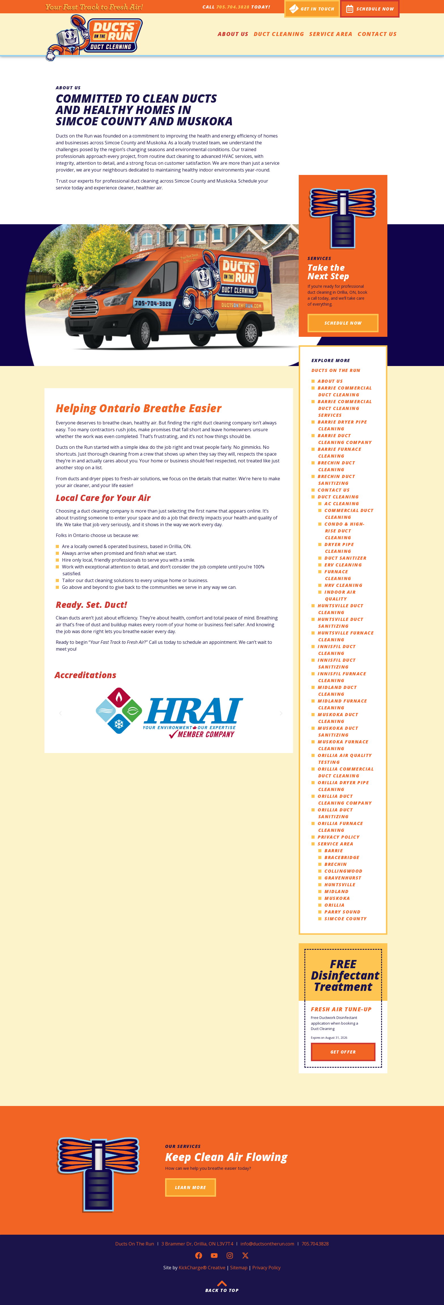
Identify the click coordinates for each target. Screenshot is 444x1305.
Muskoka (337, 898)
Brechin (336, 864)
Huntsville (340, 884)
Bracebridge (342, 857)
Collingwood (344, 871)
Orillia (335, 905)
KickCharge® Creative (202, 1267)
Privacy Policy (339, 837)
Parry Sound (343, 912)
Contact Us (377, 34)
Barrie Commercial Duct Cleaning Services (345, 408)
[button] (60, 713)
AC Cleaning (342, 503)
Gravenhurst (343, 878)
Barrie (334, 850)
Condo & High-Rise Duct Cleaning (345, 531)
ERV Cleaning (343, 565)
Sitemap (238, 1267)
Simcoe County (346, 918)
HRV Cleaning (343, 585)
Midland (337, 891)
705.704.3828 (233, 7)
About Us (233, 34)
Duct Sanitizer (345, 558)
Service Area (331, 34)
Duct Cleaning (279, 34)
